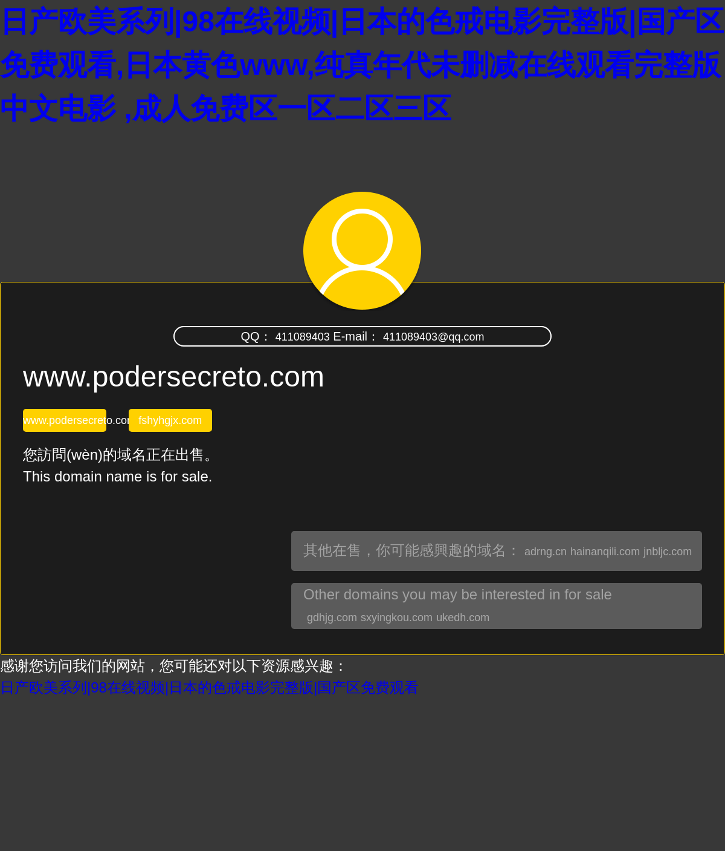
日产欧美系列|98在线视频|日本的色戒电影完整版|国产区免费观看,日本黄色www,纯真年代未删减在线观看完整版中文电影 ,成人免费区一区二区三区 (362, 65)
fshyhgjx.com (170, 420)
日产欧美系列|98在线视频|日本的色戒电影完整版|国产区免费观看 (209, 687)
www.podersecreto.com (64, 420)
